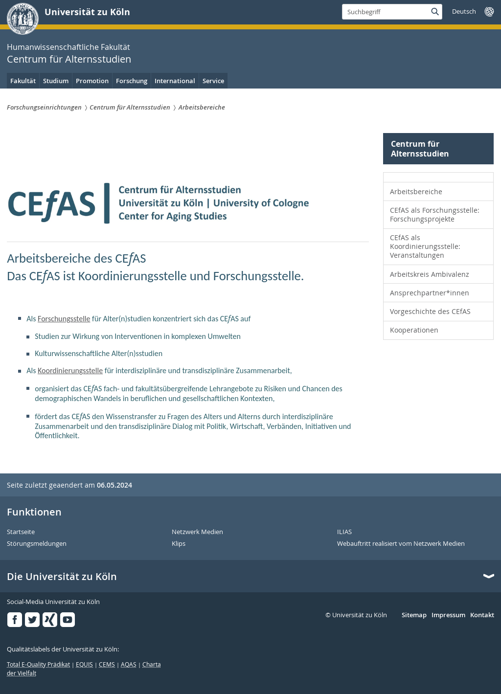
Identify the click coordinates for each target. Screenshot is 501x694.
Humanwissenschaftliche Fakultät (68, 47)
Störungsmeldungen (37, 544)
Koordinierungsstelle (70, 370)
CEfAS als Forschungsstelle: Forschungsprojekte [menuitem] (434, 214)
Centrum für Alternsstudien (69, 59)
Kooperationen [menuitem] (414, 330)
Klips (178, 544)
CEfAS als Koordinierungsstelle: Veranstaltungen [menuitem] (425, 246)
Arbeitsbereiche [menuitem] (416, 191)
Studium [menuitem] (55, 80)
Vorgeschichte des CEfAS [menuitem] (430, 311)
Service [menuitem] (213, 80)
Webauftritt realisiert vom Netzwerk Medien (401, 544)
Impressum (448, 615)
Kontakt (482, 615)
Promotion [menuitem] (92, 80)
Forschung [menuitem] (131, 80)
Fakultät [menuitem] (23, 80)
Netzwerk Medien (197, 532)
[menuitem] (438, 177)
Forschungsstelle (64, 318)
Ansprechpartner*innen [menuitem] (429, 292)
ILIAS (344, 532)
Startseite (21, 532)
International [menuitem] (175, 80)
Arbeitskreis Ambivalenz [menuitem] (429, 274)
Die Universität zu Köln (62, 576)
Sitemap (414, 615)
